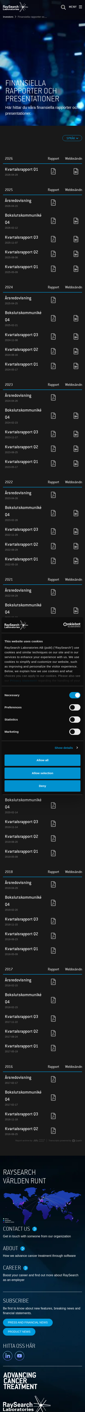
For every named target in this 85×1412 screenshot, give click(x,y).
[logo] (15, 7)
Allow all (43, 760)
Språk (71, 138)
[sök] (63, 8)
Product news (19, 1331)
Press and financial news (28, 1322)
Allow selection (42, 773)
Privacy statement (23, 680)
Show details (64, 747)
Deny (42, 786)
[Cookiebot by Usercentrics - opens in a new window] (61, 625)
